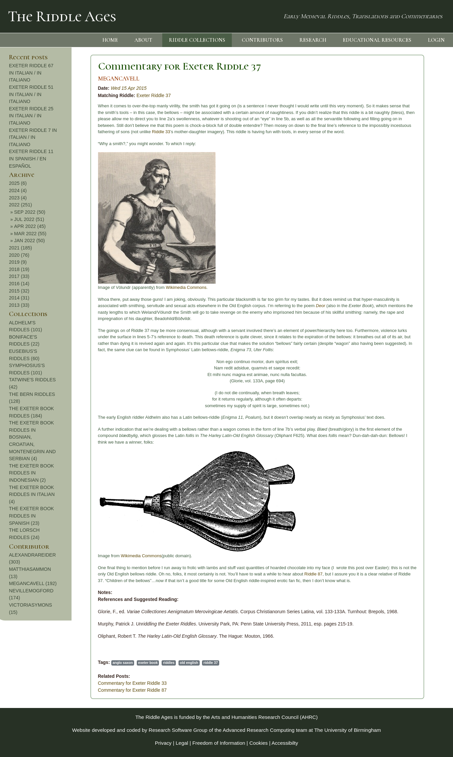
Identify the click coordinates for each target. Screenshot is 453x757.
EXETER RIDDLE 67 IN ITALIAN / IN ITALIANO (413, 72)
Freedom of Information (218, 743)
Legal (182, 743)
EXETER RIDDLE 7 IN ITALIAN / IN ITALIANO (415, 137)
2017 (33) (401, 276)
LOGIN (436, 40)
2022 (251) (402, 204)
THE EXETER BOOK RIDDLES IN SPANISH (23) (413, 515)
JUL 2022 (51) (411, 219)
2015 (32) (401, 291)
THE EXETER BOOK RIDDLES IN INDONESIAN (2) (413, 473)
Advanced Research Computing (259, 730)
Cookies (258, 743)
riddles (92, 663)
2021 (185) (402, 247)
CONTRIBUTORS (262, 40)
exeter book (71, 663)
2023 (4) (400, 197)
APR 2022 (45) (411, 226)
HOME (110, 40)
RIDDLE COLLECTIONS (197, 40)
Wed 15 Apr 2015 (52, 88)
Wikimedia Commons (109, 287)
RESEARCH (312, 40)
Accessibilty (285, 743)
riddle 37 (134, 663)
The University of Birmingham (347, 730)
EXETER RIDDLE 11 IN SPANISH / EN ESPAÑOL (413, 158)
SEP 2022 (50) (411, 212)
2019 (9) (400, 262)
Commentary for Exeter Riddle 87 (56, 690)
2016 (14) (401, 283)
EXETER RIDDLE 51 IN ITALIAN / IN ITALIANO (413, 94)
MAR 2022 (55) (412, 233)
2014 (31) (401, 297)
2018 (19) (401, 269)
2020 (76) (401, 255)
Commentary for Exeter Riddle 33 (56, 683)
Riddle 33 (85, 131)
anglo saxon (46, 663)
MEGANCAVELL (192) (414, 583)
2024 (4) (400, 190)
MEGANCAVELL (42, 78)
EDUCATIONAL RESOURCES (377, 40)
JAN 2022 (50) (411, 240)
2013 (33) (401, 305)
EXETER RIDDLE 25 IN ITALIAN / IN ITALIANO (413, 116)
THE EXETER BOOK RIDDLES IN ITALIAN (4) (413, 494)
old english (113, 663)
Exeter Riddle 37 (77, 95)
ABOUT (143, 40)
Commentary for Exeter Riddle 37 (103, 66)
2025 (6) (400, 183)
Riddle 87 (237, 573)
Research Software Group (178, 730)
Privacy (163, 743)
